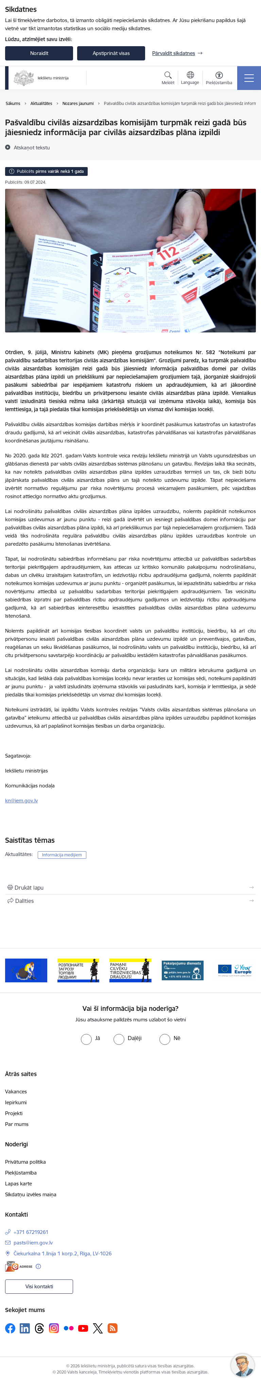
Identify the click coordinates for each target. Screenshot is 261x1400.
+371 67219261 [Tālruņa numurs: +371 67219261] (31, 1232)
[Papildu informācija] (38, 1266)
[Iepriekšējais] (13, 970)
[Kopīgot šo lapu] (130, 900)
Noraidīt (39, 53)
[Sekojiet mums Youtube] (83, 1328)
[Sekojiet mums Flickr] (69, 1328)
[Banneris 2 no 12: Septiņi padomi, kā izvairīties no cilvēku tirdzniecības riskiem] (26, 970)
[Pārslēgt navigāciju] (249, 78)
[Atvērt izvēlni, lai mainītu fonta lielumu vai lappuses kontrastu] (219, 79)
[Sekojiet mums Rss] (112, 1328)
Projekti (13, 1113)
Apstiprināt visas (111, 53)
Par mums (17, 1124)
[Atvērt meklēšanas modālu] (168, 79)
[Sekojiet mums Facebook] (10, 1328)
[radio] (90, 1038)
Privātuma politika (25, 1162)
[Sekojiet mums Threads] (39, 1328)
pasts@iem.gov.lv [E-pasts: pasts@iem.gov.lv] (33, 1242)
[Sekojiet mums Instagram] (54, 1328)
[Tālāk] (248, 970)
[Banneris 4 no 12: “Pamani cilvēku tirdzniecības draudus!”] (130, 970)
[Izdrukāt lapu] (130, 887)
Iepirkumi (16, 1102)
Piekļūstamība (21, 1172)
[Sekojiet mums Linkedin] (25, 1328)
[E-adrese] (18, 1266)
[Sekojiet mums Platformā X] (98, 1328)
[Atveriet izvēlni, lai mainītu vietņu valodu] (190, 79)
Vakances (16, 1091)
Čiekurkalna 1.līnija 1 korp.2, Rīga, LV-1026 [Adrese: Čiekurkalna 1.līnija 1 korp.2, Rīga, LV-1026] (63, 1253)
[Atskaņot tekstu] (32, 147)
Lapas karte (18, 1183)
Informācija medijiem (62, 854)
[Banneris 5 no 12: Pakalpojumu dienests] (183, 970)
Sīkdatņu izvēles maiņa (30, 1194)
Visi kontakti (39, 1286)
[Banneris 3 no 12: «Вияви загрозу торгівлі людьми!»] (78, 970)
